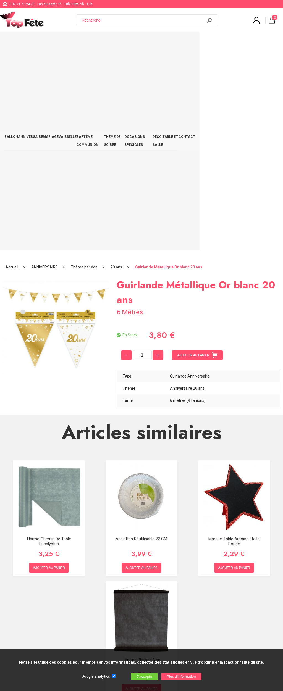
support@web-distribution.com (162, 581)
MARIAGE (62, 42)
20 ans (116, 59)
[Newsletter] (91, 645)
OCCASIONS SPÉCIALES (194, 42)
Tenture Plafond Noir (141, 452)
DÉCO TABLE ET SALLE (236, 42)
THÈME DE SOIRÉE (154, 42)
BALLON (13, 42)
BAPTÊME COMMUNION (116, 42)
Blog (142, 595)
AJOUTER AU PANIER (197, 147)
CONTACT (268, 42)
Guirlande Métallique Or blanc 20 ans (168, 59)
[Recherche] (143, 20)
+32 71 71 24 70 (22, 4)
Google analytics (96, 676)
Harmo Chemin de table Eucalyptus (49, 334)
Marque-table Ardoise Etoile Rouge (234, 334)
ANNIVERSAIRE (37, 42)
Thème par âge (84, 59)
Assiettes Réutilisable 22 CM (141, 331)
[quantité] (142, 147)
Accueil (12, 59)
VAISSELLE (84, 42)
